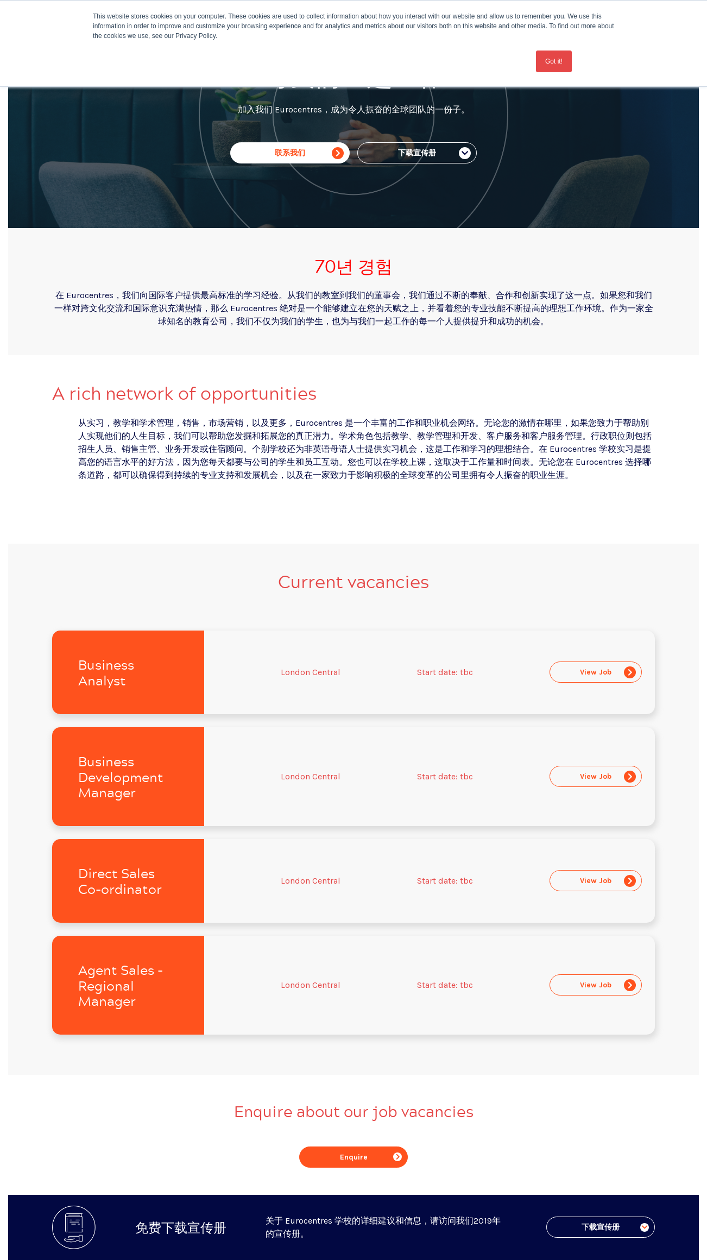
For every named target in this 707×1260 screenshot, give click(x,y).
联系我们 (309, 153)
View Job (608, 672)
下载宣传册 (434, 153)
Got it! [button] (554, 61)
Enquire (371, 1157)
